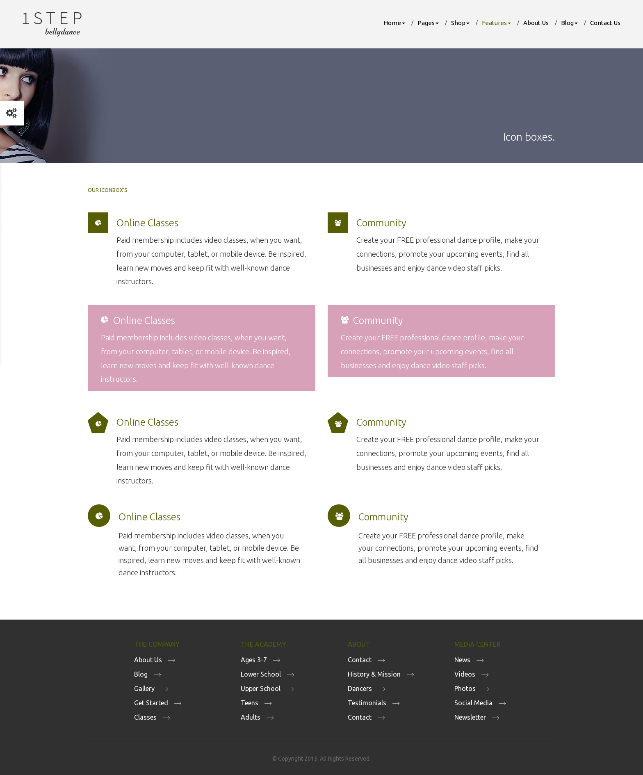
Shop (460, 22)
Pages (428, 22)
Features (496, 22)
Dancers (360, 688)
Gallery (144, 688)
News (462, 659)
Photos (465, 688)
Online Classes (147, 222)
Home (394, 22)
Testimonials (367, 703)
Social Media (473, 703)
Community (381, 222)
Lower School (261, 674)
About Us (536, 22)
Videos (464, 674)
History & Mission (374, 674)
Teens (249, 703)
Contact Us (605, 22)
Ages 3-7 (254, 659)
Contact (360, 659)
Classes (145, 717)
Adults (250, 717)
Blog (569, 22)
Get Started (151, 703)
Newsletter (470, 717)
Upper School (260, 688)
